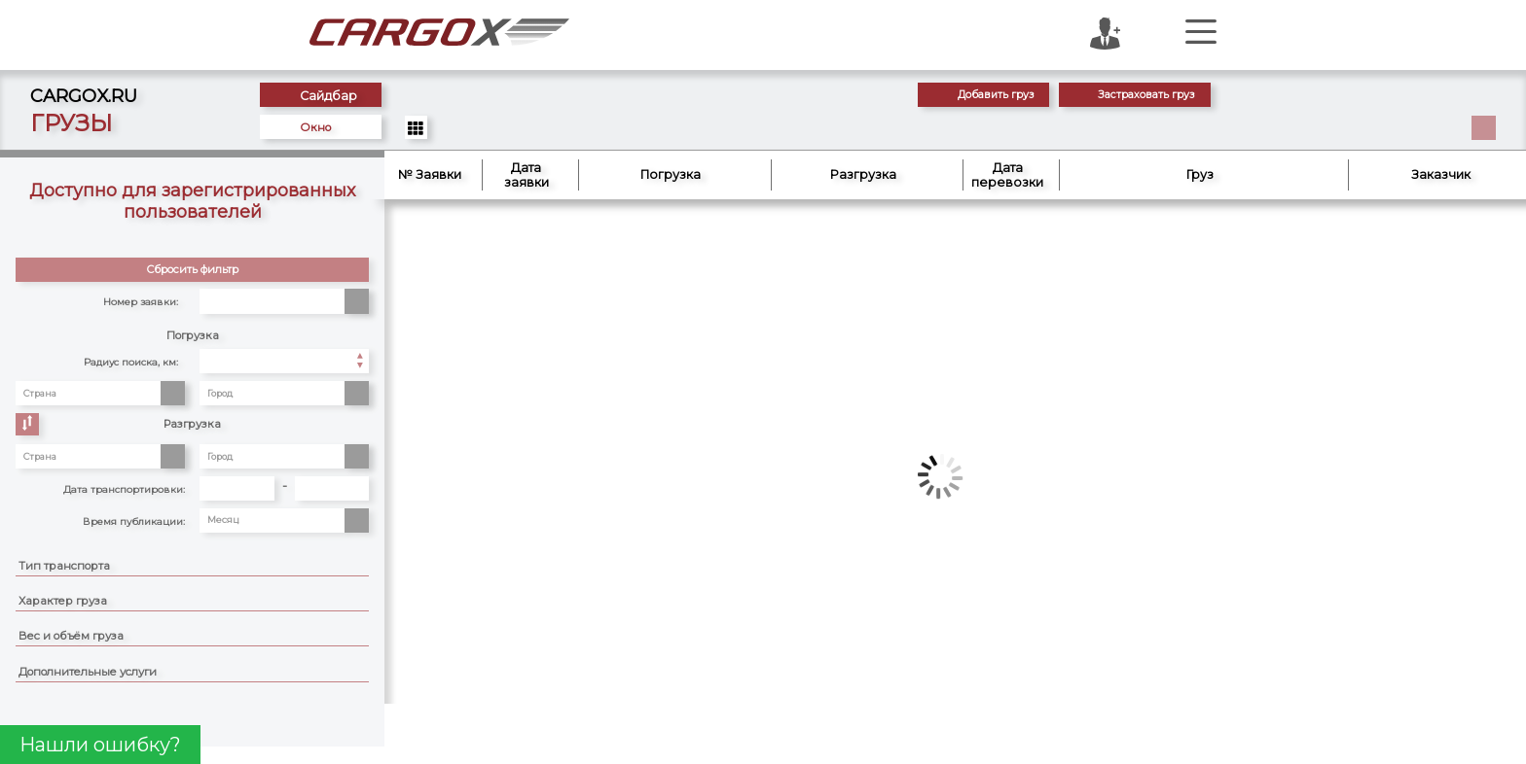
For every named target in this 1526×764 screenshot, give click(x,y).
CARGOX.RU (83, 96)
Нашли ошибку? (100, 744)
